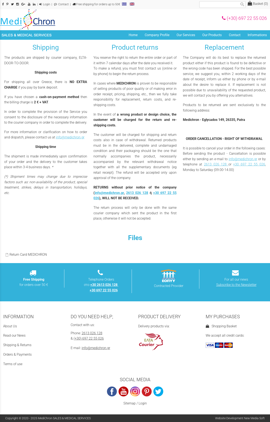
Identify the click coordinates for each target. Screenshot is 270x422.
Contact (61, 4)
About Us (10, 326)
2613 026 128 (137, 193)
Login (44, 4)
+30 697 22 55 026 (249, 164)
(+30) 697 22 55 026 (244, 18)
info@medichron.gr (70, 137)
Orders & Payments (17, 354)
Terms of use (12, 364)
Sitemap (129, 403)
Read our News (14, 335)
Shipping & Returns (17, 345)
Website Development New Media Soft (240, 418)
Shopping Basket (221, 326)
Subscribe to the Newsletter (236, 285)
